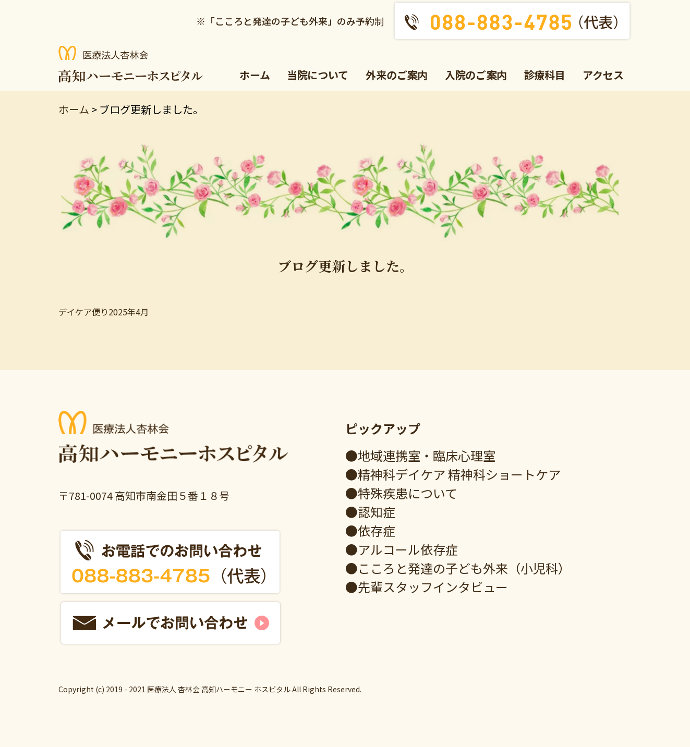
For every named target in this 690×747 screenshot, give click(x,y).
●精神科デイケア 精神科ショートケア (453, 474)
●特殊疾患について (401, 493)
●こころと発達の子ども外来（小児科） (458, 568)
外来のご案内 (397, 74)
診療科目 (545, 74)
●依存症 (370, 530)
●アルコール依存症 (401, 549)
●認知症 (370, 512)
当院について (318, 74)
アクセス (603, 74)
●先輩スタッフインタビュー (426, 587)
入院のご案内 (476, 74)
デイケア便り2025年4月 (103, 311)
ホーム (254, 74)
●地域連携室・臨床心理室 (420, 455)
